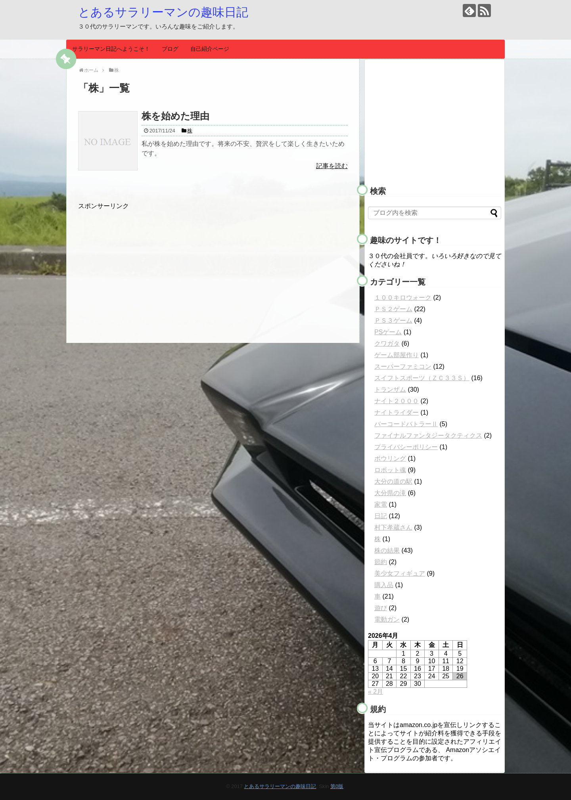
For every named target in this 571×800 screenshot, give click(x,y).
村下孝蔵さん (393, 527)
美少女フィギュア (399, 573)
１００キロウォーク (402, 297)
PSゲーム (388, 332)
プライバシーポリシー (406, 447)
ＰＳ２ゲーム (393, 309)
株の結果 (387, 550)
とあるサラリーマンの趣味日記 (163, 12)
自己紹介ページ (209, 49)
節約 (380, 562)
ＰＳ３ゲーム (393, 320)
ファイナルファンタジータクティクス (428, 435)
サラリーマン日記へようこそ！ (111, 49)
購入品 (383, 585)
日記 (380, 516)
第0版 (336, 786)
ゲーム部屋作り (396, 355)
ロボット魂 (390, 470)
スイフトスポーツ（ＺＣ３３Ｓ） (421, 378)
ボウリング (390, 458)
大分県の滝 (390, 493)
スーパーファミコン (402, 366)
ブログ (170, 49)
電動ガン (387, 619)
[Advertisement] (144, 266)
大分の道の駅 (393, 481)
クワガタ (387, 343)
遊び (380, 608)
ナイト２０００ (396, 401)
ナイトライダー (396, 412)
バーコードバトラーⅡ (406, 424)
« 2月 (375, 691)
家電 (380, 504)
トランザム (390, 389)
